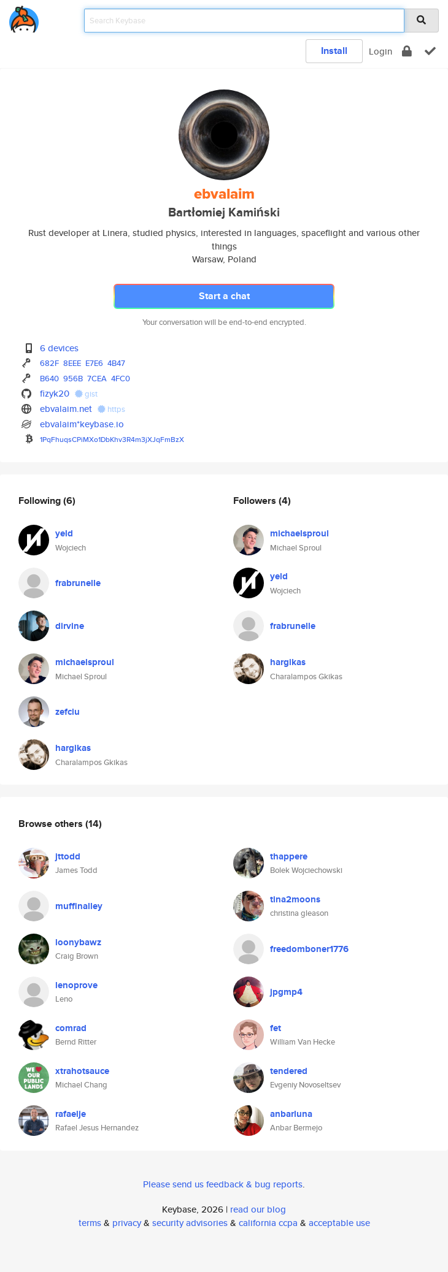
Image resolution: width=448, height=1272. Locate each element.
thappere (288, 856)
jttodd (67, 856)
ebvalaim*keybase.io (82, 423)
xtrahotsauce (82, 1071)
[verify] (430, 51)
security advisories (190, 1222)
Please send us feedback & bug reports (223, 1184)
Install (334, 51)
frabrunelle (78, 583)
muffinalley (78, 906)
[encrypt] (407, 51)
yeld (64, 533)
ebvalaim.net (66, 408)
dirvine (69, 626)
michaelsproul (84, 662)
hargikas (73, 748)
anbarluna (291, 1114)
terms (90, 1222)
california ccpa (268, 1222)
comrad (71, 1028)
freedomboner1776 (309, 949)
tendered (288, 1071)
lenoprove (76, 985)
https (111, 409)
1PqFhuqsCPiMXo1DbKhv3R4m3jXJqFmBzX (112, 439)
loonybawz (78, 942)
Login (380, 51)
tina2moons (295, 899)
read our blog (258, 1209)
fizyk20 (54, 393)
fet (275, 1028)
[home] (24, 17)
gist (86, 394)
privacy (126, 1222)
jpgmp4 (286, 992)
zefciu (67, 711)
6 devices (59, 347)
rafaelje (70, 1114)
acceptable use (339, 1222)
